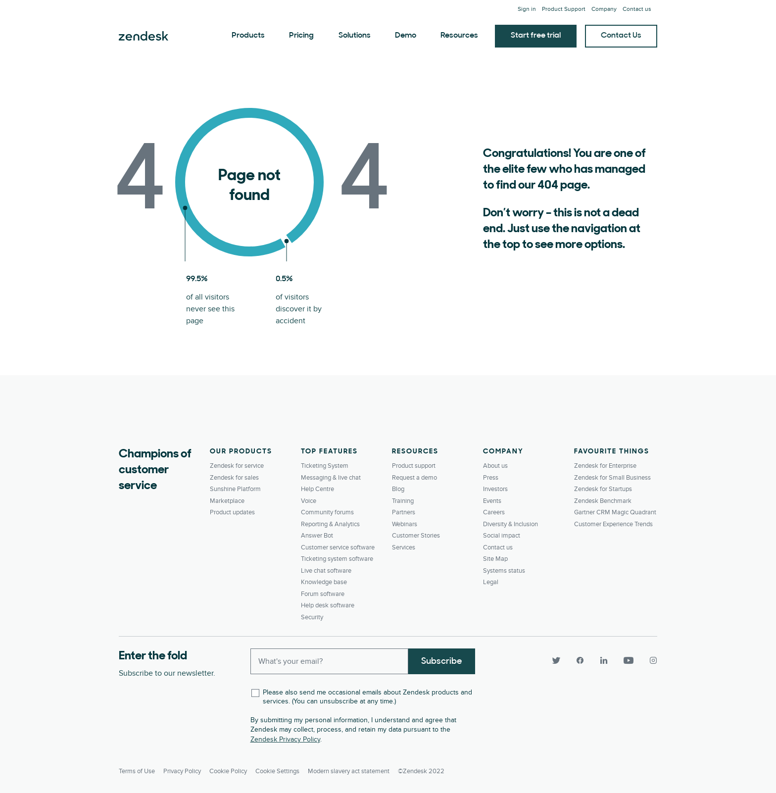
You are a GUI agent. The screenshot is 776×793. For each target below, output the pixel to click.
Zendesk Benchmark (602, 501)
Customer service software (338, 547)
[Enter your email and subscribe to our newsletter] (329, 661)
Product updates (232, 512)
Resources (459, 36)
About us (495, 466)
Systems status (504, 571)
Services (403, 547)
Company (604, 9)
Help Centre (317, 489)
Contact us (637, 9)
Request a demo (414, 478)
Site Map (495, 559)
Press (490, 478)
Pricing (301, 36)
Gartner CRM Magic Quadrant (615, 512)
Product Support (563, 9)
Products (248, 36)
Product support (414, 466)
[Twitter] (556, 660)
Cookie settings (277, 771)
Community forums (327, 512)
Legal (490, 582)
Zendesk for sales (234, 478)
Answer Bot (317, 536)
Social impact (501, 536)
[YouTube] (628, 660)
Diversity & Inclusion (510, 524)
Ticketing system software (337, 559)
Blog (398, 489)
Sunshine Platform (235, 489)
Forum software (322, 594)
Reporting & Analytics (330, 524)
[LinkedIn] (604, 660)
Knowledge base (324, 582)
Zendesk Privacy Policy (285, 739)
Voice (308, 501)
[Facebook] (580, 660)
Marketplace (227, 501)
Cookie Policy (228, 771)
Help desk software (327, 605)
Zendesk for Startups (603, 489)
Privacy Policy (182, 771)
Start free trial (536, 36)
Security (312, 617)
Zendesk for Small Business (612, 478)
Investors (495, 489)
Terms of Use (137, 771)
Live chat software (326, 571)
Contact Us (621, 36)
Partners (403, 512)
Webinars (404, 524)
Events (492, 501)
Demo (405, 36)
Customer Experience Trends (613, 524)
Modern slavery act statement (348, 771)
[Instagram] (649, 660)
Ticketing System (324, 466)
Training (403, 501)
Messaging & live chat (331, 478)
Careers (494, 512)
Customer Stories (416, 536)
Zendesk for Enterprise (605, 466)
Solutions (355, 36)
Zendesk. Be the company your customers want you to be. (143, 36)
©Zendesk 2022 (421, 771)
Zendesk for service (237, 466)
